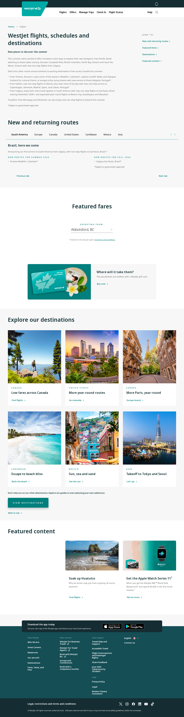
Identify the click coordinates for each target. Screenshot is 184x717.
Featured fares (149, 47)
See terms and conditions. (105, 240)
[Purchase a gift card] (101, 284)
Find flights (19, 400)
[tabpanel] (92, 156)
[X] (120, 703)
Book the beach (21, 481)
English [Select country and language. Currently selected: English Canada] (131, 638)
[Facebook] (133, 703)
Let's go (132, 481)
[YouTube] (146, 703)
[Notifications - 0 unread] (157, 4)
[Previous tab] (171, 134)
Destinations (148, 54)
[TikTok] (152, 703)
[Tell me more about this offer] (133, 597)
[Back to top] (15, 513)
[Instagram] (127, 703)
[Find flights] (74, 597)
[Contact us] (129, 643)
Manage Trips (86, 12)
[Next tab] (174, 134)
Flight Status (116, 12)
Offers (73, 12)
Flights (63, 12)
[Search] (157, 12)
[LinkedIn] (139, 703)
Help (149, 12)
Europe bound (135, 400)
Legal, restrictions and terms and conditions (52, 703)
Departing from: (92, 224)
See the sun (76, 481)
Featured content (151, 61)
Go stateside (76, 400)
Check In (101, 12)
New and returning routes (155, 41)
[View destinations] (28, 503)
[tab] (19, 134)
